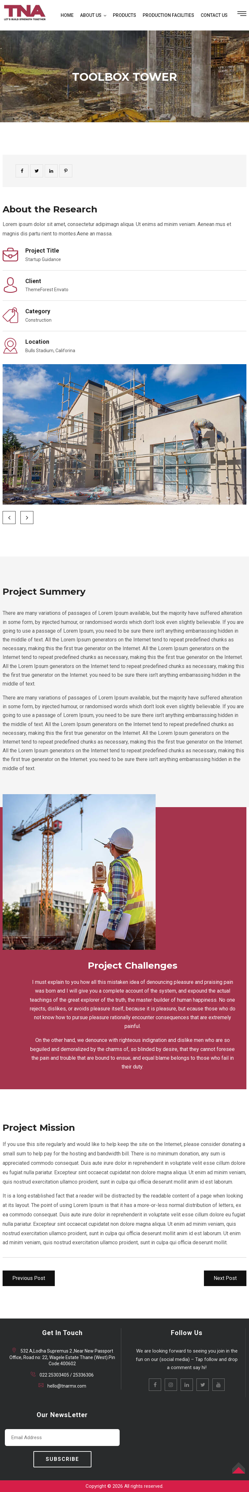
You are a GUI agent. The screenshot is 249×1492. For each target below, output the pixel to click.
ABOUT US (90, 15)
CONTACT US (214, 15)
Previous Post (28, 1278)
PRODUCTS (124, 15)
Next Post (225, 1278)
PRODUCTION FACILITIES (168, 15)
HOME (67, 15)
